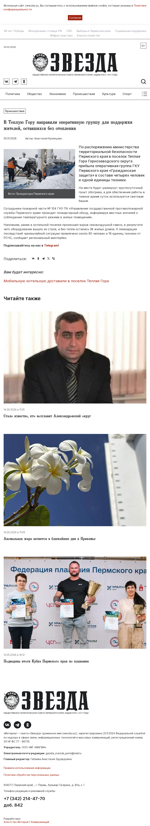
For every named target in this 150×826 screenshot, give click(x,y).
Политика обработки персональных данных (31, 773)
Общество (34, 92)
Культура (108, 92)
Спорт (127, 92)
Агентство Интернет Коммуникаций (26, 820)
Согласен (75, 17)
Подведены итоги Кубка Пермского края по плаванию (46, 660)
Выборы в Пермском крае (94, 31)
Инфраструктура (61, 35)
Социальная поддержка (130, 31)
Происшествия (84, 92)
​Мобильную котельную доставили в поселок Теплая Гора (56, 280)
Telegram (51, 244)
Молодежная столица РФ (45, 31)
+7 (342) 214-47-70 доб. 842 (24, 801)
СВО (69, 31)
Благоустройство (88, 35)
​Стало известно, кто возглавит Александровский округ (47, 415)
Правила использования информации (27, 766)
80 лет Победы (14, 31)
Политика (12, 92)
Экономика (57, 92)
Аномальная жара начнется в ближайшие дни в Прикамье (49, 538)
